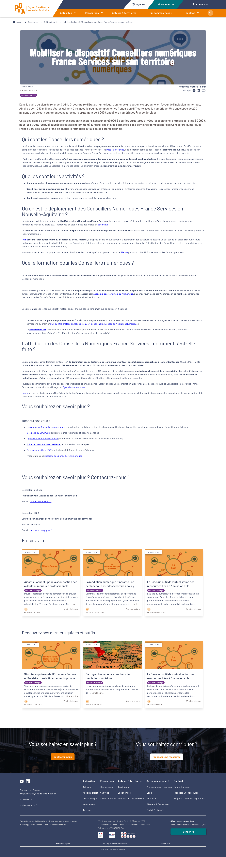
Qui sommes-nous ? (164, 13)
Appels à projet (90, 792)
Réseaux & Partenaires (158, 804)
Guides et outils (51, 22)
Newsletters (89, 804)
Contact (193, 13)
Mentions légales (63, 843)
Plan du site (165, 843)
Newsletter (166, 4)
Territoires (123, 786)
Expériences (124, 792)
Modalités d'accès (155, 810)
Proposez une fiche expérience (189, 798)
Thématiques (106, 786)
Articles (87, 786)
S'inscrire (188, 831)
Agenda (138, 4)
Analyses (104, 792)
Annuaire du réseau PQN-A (131, 798)
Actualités (69, 13)
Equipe (150, 792)
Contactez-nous (62, 756)
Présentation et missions (159, 786)
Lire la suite (72, 696)
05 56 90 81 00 (26, 799)
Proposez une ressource (166, 756)
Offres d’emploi (90, 798)
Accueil (19, 22)
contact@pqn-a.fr (28, 805)
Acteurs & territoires (127, 13)
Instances (151, 798)
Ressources (95, 13)
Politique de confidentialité (115, 843)
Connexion (200, 4)
